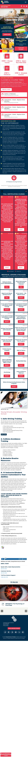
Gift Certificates (6, 623)
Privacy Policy (5, 625)
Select (7, 229)
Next (26, 191)
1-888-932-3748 (4, 577)
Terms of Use (5, 624)
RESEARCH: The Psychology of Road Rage (15, 604)
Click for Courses (21, 48)
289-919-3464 (4, 568)
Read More (3, 434)
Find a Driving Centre (14, 628)
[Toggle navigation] (25, 2)
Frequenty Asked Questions (8, 622)
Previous (2, 191)
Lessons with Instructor (21, 70)
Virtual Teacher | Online (7, 58)
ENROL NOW (21, 58)
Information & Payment (7, 70)
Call (7, 287)
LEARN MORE (7, 34)
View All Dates (6, 89)
